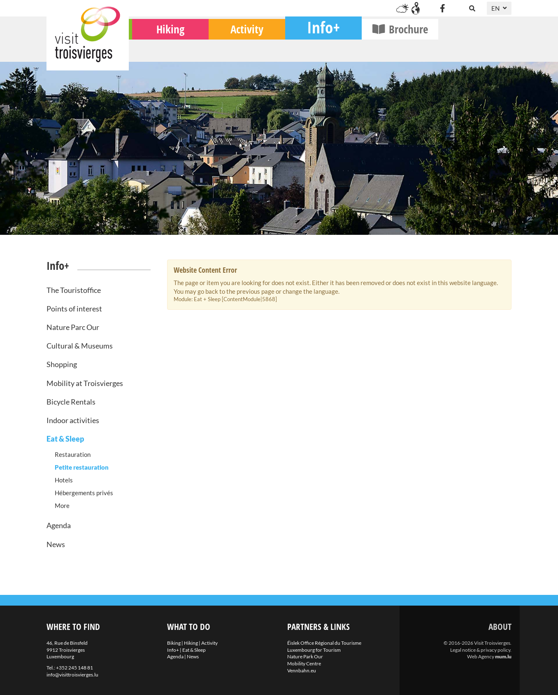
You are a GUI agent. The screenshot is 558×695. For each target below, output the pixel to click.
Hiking (244, 49)
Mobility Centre (304, 663)
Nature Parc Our (72, 327)
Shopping (61, 364)
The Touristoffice (73, 290)
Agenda (58, 525)
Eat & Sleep (65, 438)
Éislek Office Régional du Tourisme (324, 643)
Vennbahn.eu (301, 670)
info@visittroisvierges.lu (72, 675)
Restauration (73, 454)
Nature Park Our (305, 656)
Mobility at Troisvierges (84, 383)
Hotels (64, 480)
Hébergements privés (84, 492)
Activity (320, 49)
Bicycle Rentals (70, 401)
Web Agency (480, 656)
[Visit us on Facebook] (442, 8)
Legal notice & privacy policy (480, 650)
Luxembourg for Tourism (314, 650)
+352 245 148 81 (74, 668)
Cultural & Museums (79, 345)
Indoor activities (72, 420)
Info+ (396, 48)
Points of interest (74, 308)
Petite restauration (82, 467)
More (62, 505)
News (55, 544)
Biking (167, 49)
